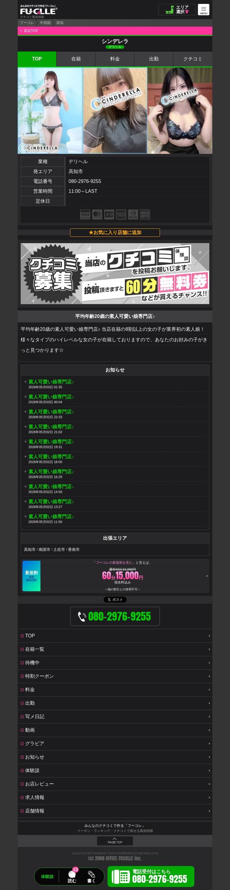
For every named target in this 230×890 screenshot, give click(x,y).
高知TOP (31, 31)
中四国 (45, 23)
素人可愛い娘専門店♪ (51, 381)
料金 (115, 58)
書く (91, 880)
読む (72, 880)
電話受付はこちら (159, 877)
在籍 (76, 58)
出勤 (154, 58)
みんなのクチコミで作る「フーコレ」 (115, 826)
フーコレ (27, 23)
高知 (59, 23)
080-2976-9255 (85, 181)
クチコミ (192, 58)
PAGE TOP (115, 842)
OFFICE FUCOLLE (119, 858)
